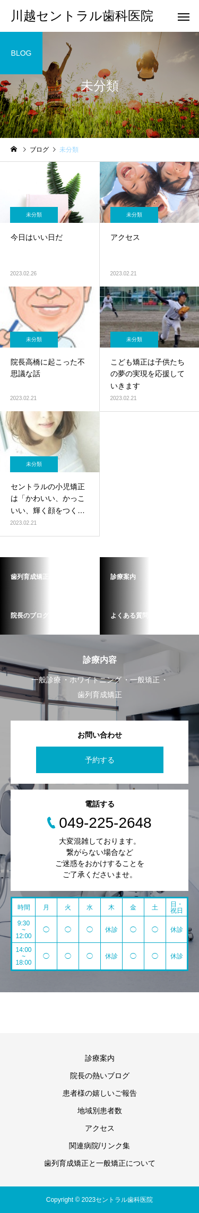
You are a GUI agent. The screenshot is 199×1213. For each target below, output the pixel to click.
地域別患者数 (99, 1110)
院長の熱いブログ (99, 1075)
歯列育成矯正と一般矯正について (99, 1163)
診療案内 (100, 1058)
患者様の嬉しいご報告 (100, 1093)
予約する (100, 760)
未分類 (34, 215)
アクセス (100, 1128)
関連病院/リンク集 (100, 1145)
